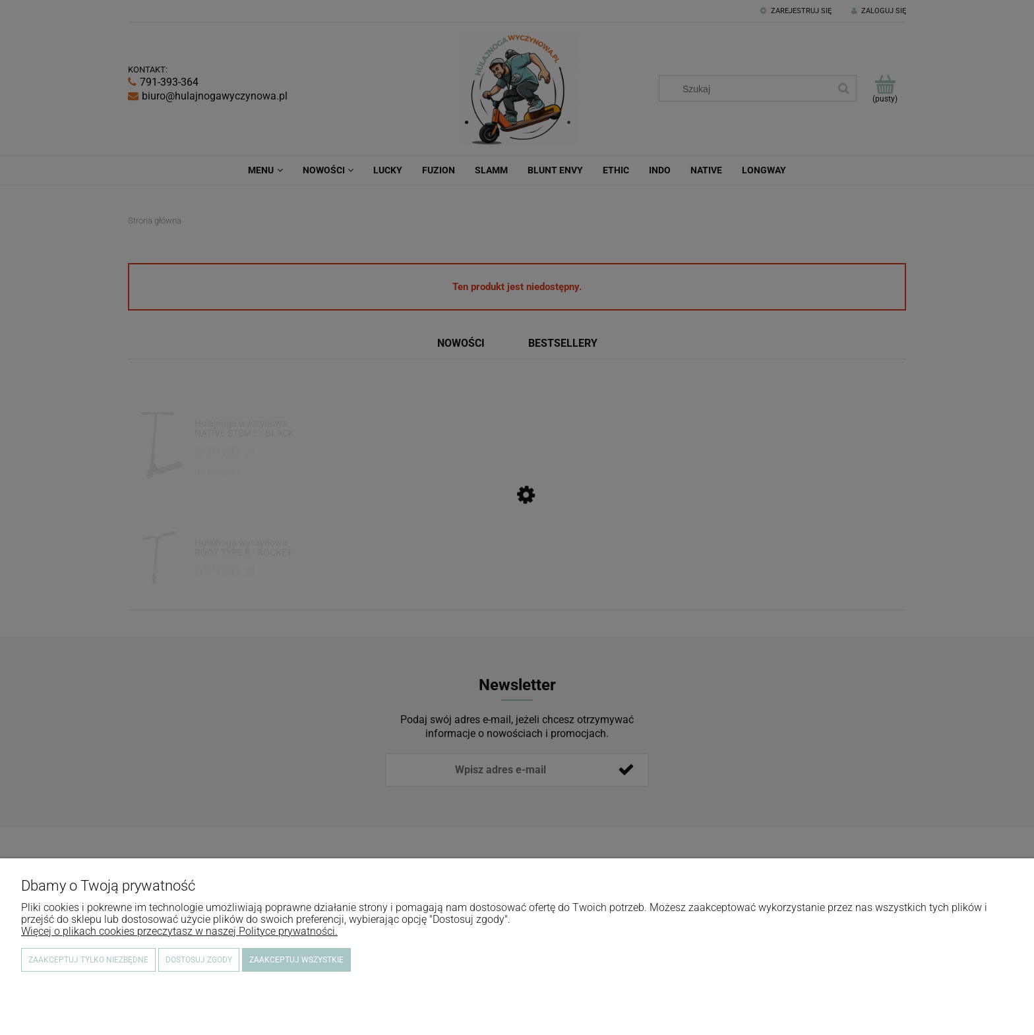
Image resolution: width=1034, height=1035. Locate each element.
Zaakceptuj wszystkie (296, 959)
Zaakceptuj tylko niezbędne (88, 959)
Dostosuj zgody (199, 959)
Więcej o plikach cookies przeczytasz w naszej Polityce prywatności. (179, 931)
